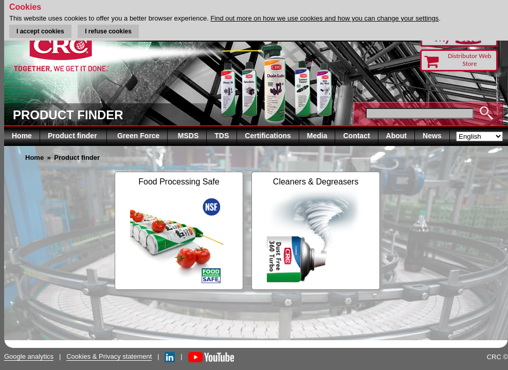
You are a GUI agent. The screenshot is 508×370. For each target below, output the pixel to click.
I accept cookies (40, 31)
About (396, 136)
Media (317, 136)
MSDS (188, 136)
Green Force (138, 136)
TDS (221, 136)
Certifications (268, 136)
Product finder (73, 136)
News (432, 136)
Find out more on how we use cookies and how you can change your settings (324, 18)
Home (22, 136)
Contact (356, 136)
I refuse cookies (108, 31)
